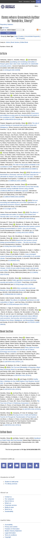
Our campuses (9, 499)
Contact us (8, 497)
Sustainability (9, 511)
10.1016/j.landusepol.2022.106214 (17, 304)
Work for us (8, 509)
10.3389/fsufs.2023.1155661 (17, 181)
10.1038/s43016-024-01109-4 (12, 119)
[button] (8, 33)
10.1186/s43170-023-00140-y (25, 218)
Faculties (33, 1)
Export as (3, 30)
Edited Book (24, 42)
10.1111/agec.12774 (9, 208)
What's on (8, 503)
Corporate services (11, 505)
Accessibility (8, 524)
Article (8, 42)
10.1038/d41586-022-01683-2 (12, 294)
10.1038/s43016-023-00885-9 (28, 169)
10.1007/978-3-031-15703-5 (22, 375)
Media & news (9, 507)
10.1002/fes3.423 (13, 260)
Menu (36, 6)
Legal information (10, 533)
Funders (21, 36)
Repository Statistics (6, 24)
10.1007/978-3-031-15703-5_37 (13, 361)
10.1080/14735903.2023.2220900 (13, 197)
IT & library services (11, 484)
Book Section (15, 42)
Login (38, 1)
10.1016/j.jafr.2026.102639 (11, 70)
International (26, 1)
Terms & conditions (11, 535)
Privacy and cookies (11, 527)
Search (20, 1)
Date (16, 36)
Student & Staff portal (11, 481)
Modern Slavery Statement (13, 531)
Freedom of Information (12, 529)
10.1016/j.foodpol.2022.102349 (23, 284)
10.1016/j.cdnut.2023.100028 (24, 232)
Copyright (8, 537)
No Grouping (20, 38)
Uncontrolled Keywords (32, 36)
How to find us (9, 501)
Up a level (4, 27)
